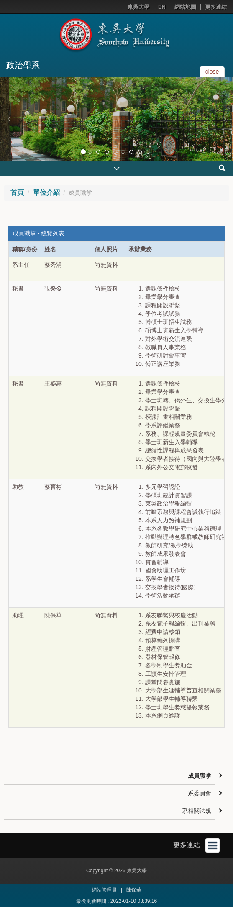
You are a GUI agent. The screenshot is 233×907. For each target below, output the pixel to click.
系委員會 (199, 793)
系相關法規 (196, 810)
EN (162, 7)
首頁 (17, 192)
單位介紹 (46, 192)
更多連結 (216, 7)
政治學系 (23, 65)
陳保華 (133, 890)
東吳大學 (138, 7)
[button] (8, 118)
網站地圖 (185, 7)
